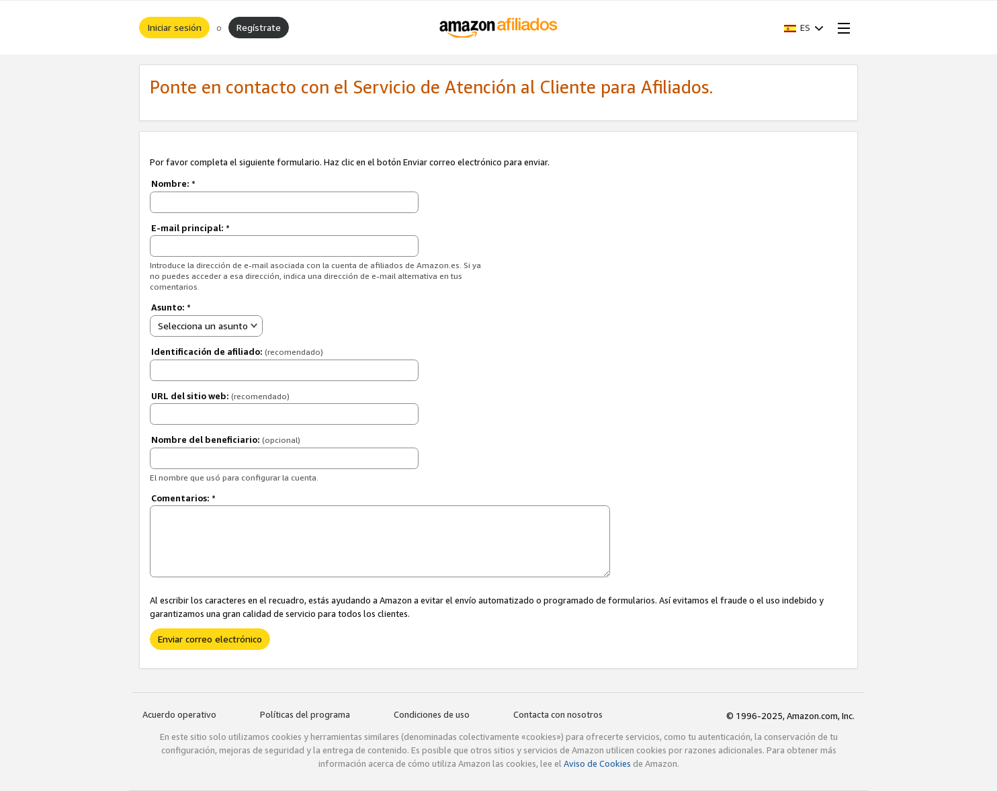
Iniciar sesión (174, 27)
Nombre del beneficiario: (225, 439)
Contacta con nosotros (558, 714)
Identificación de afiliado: (237, 351)
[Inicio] (499, 27)
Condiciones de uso (432, 714)
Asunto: (171, 307)
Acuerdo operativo (179, 714)
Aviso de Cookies (597, 763)
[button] (803, 27)
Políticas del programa (305, 714)
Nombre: (173, 183)
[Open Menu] (841, 27)
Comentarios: (183, 498)
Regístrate (258, 27)
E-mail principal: (190, 227)
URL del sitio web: (220, 395)
